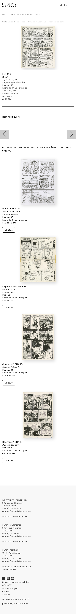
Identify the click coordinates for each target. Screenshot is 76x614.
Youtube (12, 578)
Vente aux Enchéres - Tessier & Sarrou (18, 22)
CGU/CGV (6, 585)
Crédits (5, 592)
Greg (5, 77)
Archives (6, 595)
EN (65, 5)
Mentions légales (10, 588)
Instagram (8, 578)
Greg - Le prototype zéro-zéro (51, 22)
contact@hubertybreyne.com (16, 511)
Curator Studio (21, 603)
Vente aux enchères (29, 14)
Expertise (15, 14)
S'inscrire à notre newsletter (16, 582)
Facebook (3, 578)
